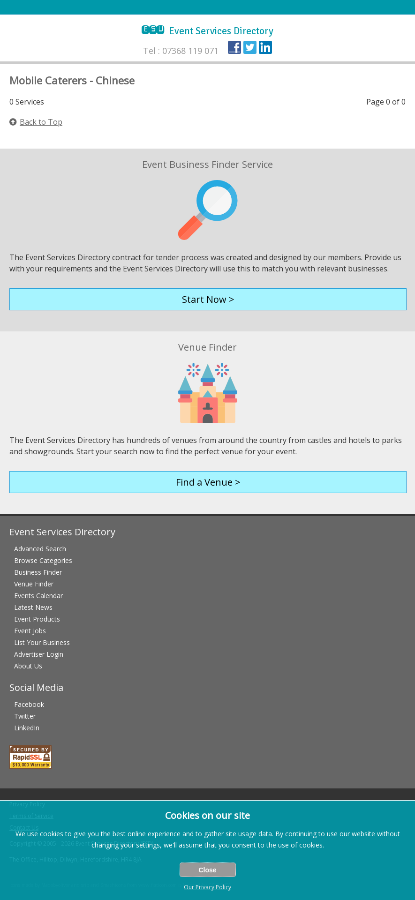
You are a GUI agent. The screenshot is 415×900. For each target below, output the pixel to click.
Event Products (37, 619)
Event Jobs (30, 630)
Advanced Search (40, 548)
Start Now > (208, 299)
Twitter (25, 716)
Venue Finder (33, 583)
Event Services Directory (207, 31)
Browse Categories (43, 560)
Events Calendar (38, 595)
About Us (28, 665)
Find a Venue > (208, 482)
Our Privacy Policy (207, 887)
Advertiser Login (38, 654)
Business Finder (38, 572)
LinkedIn (26, 727)
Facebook (29, 704)
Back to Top (35, 122)
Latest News (33, 607)
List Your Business (42, 642)
